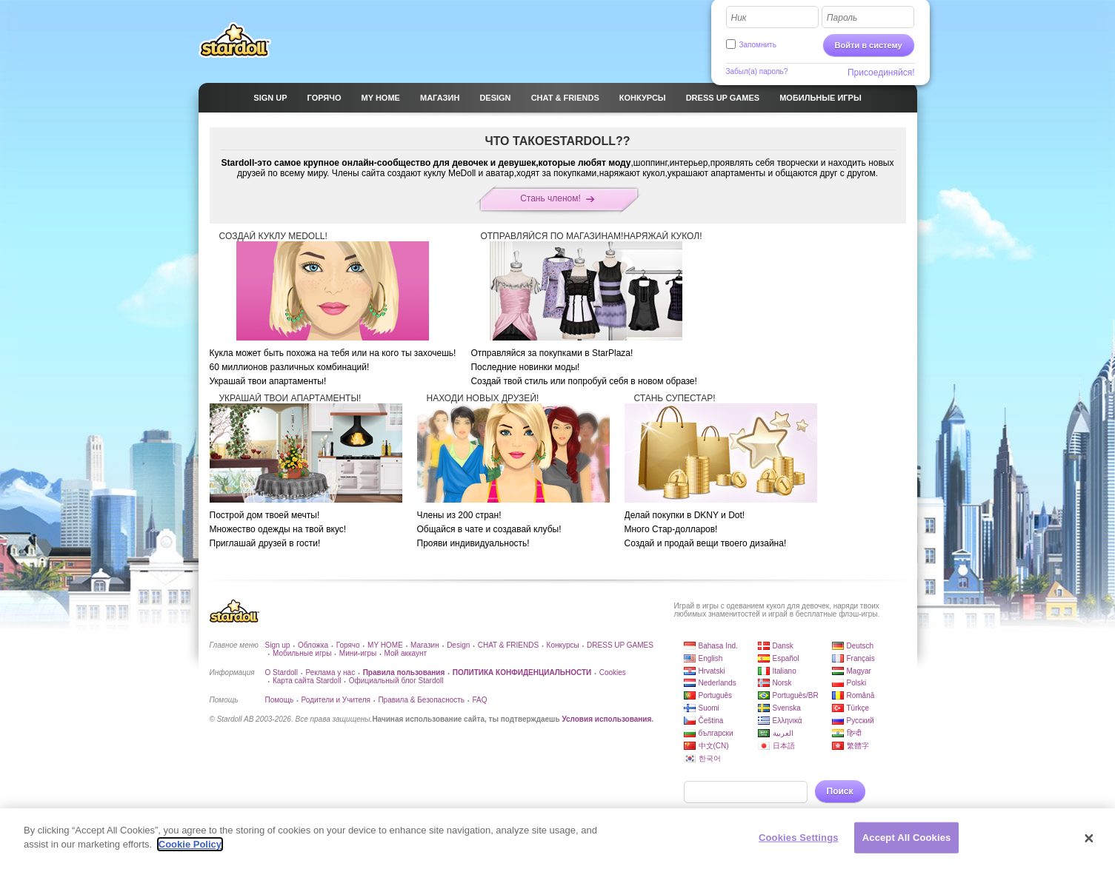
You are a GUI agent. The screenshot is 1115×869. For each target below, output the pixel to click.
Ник (739, 18)
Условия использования (606, 719)
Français (861, 658)
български (716, 733)
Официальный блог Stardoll (396, 681)
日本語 (784, 746)
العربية (783, 733)
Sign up (277, 645)
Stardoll (235, 40)
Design (458, 645)
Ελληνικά (787, 721)
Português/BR (796, 695)
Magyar (859, 671)
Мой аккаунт (406, 653)
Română (861, 695)
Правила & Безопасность (421, 700)
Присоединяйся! (881, 72)
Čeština (711, 721)
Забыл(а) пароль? (757, 71)
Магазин (424, 645)
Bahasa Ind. (718, 646)
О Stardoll (281, 672)
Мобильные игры (302, 653)
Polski (857, 683)
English (711, 658)
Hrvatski (712, 671)
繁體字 (858, 746)
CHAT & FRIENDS (508, 645)
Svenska (787, 708)
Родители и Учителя (336, 700)
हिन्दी (854, 733)
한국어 (710, 758)
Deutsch (860, 646)
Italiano (784, 671)
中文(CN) (714, 746)
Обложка (313, 645)
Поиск (840, 791)
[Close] (1089, 840)
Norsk (782, 683)
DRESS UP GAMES (620, 645)
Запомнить (757, 45)
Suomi (709, 708)
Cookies (612, 672)
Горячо (348, 645)
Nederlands (717, 683)
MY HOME (385, 645)
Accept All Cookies (906, 838)
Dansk (783, 646)
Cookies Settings (799, 838)
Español (786, 658)
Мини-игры (357, 653)
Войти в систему (868, 45)
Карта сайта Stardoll (307, 681)
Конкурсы (563, 645)
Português (716, 695)
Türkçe (858, 708)
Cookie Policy (190, 845)
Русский (860, 721)
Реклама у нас (330, 672)
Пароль (842, 18)
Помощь (279, 700)
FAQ (479, 700)
